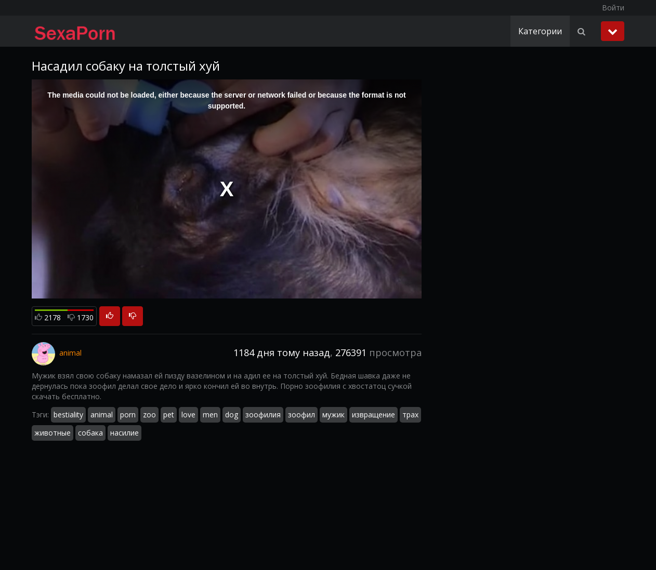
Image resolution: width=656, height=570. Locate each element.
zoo (149, 414)
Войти (613, 7)
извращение (373, 414)
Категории (540, 31)
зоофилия (263, 414)
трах (410, 414)
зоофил (301, 414)
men (210, 414)
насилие (124, 433)
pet (168, 414)
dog (231, 414)
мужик (333, 414)
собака (90, 433)
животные (52, 433)
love (188, 414)
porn (128, 414)
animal (101, 414)
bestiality (68, 414)
